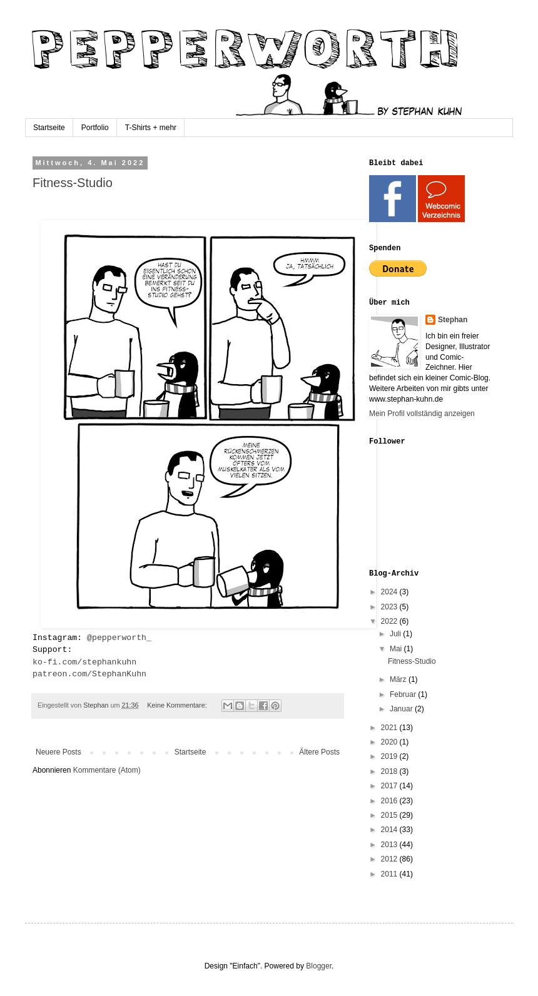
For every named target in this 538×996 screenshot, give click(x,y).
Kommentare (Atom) (107, 770)
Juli (396, 633)
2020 (390, 742)
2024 (390, 591)
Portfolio (95, 127)
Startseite (49, 127)
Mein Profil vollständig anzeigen (422, 413)
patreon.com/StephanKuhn (89, 674)
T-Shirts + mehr (150, 127)
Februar (404, 694)
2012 (390, 859)
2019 (390, 756)
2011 (390, 874)
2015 (390, 815)
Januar (402, 708)
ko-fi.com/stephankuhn (84, 662)
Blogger (319, 966)
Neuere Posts (58, 752)
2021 (390, 727)
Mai (397, 648)
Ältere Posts (319, 752)
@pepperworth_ (119, 638)
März (399, 679)
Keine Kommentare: (177, 705)
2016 (390, 800)
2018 (390, 771)
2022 (390, 621)
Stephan (452, 319)
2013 (390, 844)
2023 (390, 606)
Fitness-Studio (73, 183)
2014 (390, 829)
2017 (390, 785)
